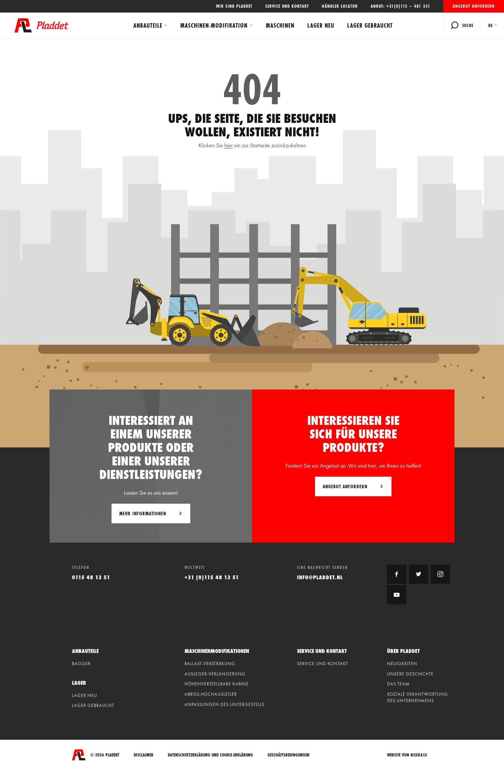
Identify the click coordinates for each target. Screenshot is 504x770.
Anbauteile (147, 25)
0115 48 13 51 (91, 577)
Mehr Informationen (142, 513)
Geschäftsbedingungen (288, 755)
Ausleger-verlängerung (215, 674)
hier (228, 145)
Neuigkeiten (402, 663)
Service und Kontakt (287, 6)
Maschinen (280, 25)
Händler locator (340, 6)
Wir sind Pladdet (234, 6)
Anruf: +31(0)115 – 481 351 (400, 6)
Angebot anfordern (474, 6)
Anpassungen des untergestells (224, 704)
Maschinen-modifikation (214, 25)
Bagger (81, 663)
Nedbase (418, 755)
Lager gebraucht (370, 25)
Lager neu (320, 25)
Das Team (398, 684)
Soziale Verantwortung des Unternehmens (417, 697)
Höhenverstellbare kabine (216, 684)
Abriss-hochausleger (210, 694)
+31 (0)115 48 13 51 (211, 577)
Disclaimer (143, 755)
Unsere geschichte (410, 674)
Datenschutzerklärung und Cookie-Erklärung (210, 755)
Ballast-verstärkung (209, 663)
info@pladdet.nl (320, 577)
